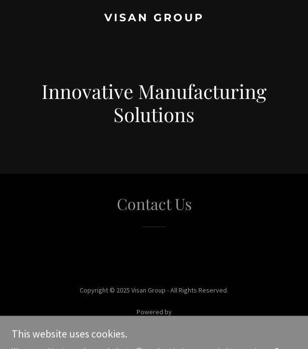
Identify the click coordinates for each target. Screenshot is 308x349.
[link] (154, 18)
